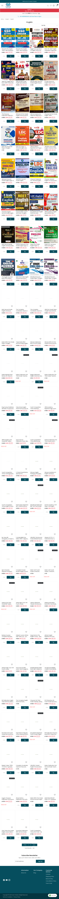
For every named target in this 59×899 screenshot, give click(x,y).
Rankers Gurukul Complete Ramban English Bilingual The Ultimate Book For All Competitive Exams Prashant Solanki (7, 635)
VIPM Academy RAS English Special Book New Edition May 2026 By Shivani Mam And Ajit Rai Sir (22, 82)
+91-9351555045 (23, 16)
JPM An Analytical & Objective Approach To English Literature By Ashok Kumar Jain (36, 114)
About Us (23, 873)
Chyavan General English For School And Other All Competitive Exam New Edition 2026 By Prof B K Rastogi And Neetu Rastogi (51, 179)
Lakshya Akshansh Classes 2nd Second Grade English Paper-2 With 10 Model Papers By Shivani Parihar (36, 603)
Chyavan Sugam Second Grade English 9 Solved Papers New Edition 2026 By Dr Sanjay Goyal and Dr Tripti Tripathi (8, 212)
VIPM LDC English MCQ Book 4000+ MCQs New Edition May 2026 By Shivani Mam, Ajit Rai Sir (8, 82)
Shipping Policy (50, 876)
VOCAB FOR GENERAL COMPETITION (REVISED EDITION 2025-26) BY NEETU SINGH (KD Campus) (51, 668)
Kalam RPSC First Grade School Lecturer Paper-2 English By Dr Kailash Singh (36, 798)
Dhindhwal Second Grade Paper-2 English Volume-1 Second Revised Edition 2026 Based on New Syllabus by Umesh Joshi (36, 277)
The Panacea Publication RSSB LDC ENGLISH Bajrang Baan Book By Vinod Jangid (7, 114)
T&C (39, 13)
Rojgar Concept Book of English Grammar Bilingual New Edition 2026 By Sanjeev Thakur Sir (36, 49)
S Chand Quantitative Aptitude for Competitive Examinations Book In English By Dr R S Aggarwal (22, 473)
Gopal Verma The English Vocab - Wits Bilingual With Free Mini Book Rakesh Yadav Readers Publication (36, 635)
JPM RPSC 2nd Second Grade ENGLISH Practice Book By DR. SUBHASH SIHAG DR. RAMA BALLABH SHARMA (36, 538)
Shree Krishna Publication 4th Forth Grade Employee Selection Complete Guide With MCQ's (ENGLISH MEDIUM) (21, 798)
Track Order (49, 883)
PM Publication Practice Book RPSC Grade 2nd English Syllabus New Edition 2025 (51, 733)
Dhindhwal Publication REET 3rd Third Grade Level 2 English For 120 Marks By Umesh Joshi (36, 505)
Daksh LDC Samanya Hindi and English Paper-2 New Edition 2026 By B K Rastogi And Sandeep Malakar (51, 245)
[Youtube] (6, 880)
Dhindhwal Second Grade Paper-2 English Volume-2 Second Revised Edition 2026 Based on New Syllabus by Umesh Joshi (51, 277)
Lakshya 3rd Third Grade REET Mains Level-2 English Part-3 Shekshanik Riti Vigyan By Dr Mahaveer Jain (7, 603)
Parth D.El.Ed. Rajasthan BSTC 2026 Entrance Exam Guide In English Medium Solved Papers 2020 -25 (22, 505)
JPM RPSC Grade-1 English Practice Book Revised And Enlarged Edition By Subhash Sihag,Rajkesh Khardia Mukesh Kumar (36, 766)
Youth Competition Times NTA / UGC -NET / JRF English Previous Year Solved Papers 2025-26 (36, 831)
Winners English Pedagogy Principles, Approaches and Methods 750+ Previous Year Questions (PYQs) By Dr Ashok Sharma (36, 473)
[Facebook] (4, 880)
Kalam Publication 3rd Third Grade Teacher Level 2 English (22, 375)
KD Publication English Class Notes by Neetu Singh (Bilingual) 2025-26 (8, 701)
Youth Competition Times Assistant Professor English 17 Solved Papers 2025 (35, 407)
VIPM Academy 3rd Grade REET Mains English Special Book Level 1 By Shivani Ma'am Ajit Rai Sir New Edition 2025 (7, 440)
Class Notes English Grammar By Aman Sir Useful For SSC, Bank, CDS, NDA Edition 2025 (22, 407)
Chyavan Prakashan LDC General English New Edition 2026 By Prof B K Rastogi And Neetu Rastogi (35, 179)
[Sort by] (44, 25)
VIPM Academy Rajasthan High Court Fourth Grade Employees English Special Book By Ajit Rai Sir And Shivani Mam (51, 407)
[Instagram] (9, 880)
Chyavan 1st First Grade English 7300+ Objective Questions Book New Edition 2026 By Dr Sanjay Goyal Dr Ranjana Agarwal (51, 114)
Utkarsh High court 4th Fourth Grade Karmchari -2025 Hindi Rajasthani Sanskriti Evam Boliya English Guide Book (8, 668)
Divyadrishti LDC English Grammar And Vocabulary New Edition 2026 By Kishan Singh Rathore (36, 212)
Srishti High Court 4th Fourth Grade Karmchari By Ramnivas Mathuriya (22, 603)
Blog (34, 873)
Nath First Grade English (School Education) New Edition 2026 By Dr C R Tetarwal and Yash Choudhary (22, 277)
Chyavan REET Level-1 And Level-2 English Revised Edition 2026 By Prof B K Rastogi (22, 212)
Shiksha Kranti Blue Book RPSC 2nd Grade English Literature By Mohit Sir (50, 603)
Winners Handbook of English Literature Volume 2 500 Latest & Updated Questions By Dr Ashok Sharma (51, 473)
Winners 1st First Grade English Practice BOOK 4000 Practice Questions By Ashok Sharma (22, 114)
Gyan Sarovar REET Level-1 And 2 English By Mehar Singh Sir (22, 668)
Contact (48, 874)
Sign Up (40, 861)
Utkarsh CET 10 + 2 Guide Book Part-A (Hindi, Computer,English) (50, 538)
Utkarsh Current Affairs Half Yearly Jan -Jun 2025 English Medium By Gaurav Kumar (22, 635)
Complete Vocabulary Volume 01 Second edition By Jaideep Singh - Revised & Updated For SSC (22, 766)
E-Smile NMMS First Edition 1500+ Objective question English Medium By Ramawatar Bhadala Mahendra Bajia (22, 538)
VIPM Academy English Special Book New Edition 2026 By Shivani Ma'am (51, 212)
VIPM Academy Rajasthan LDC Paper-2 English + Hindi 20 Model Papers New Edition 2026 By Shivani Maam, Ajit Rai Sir (36, 147)
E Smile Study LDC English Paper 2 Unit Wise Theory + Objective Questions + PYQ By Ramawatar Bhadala (51, 82)
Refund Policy (49, 879)
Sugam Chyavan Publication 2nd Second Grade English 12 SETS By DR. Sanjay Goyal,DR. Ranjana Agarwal (8, 798)
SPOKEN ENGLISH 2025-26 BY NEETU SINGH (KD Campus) (36, 668)
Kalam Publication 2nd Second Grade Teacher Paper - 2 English (51, 766)
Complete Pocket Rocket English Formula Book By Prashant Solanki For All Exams (22, 570)
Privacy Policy (17, 897)
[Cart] (10, 56)
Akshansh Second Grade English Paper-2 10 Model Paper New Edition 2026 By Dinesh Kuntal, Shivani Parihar (8, 179)
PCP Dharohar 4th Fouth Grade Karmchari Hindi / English (51, 701)
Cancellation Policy (51, 881)
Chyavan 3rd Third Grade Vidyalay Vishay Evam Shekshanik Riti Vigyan (36, 701)
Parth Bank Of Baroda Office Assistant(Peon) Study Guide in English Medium (22, 733)
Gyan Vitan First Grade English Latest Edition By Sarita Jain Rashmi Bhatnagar (8, 831)
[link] (47, 5)
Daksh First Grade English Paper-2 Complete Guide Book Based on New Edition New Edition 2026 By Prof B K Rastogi (36, 245)
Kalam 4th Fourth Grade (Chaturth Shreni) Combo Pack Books (35, 570)
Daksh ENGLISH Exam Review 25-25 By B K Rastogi (7, 375)
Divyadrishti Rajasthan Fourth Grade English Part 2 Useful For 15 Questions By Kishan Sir (36, 733)
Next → (34, 845)
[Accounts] (53, 5)
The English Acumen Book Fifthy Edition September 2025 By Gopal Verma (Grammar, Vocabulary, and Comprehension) (7, 277)
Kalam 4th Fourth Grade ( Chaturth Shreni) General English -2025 (51, 570)
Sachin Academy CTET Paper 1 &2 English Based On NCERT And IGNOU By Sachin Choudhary (51, 505)
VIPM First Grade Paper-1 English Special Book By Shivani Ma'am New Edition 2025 (51, 310)
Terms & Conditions (8, 897)
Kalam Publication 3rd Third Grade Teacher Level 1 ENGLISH (50, 375)
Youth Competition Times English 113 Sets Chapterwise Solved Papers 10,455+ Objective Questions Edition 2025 (7, 505)
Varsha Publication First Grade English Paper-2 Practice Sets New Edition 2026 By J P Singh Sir (22, 245)
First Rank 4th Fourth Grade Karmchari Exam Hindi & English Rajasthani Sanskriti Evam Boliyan (8, 733)
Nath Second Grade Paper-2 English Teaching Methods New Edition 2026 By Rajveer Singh (8, 147)
